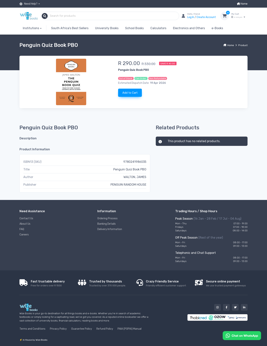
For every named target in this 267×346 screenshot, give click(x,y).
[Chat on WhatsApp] (242, 335)
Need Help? (28, 4)
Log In (191, 17)
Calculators (158, 28)
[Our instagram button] (217, 307)
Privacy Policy (58, 328)
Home (242, 3)
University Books (106, 28)
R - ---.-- (239, 16)
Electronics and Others (189, 28)
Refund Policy (104, 328)
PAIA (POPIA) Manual (129, 328)
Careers (24, 234)
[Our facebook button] (226, 307)
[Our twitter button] (235, 307)
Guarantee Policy (81, 328)
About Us (24, 223)
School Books (134, 28)
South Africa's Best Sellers (69, 28)
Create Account (206, 17)
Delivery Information (109, 229)
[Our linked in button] (244, 307)
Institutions (31, 28)
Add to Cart (130, 92)
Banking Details (106, 223)
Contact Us (26, 218)
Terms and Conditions (32, 328)
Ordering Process (107, 218)
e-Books (217, 28)
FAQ (21, 229)
